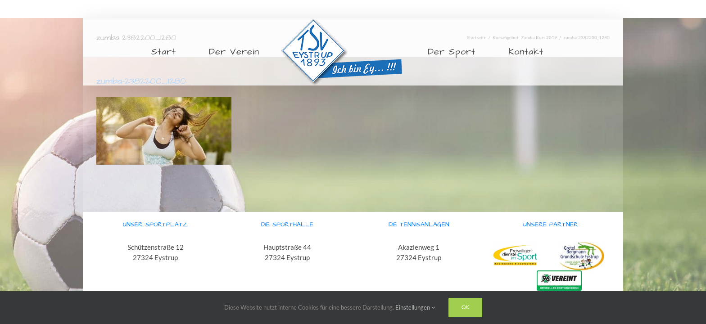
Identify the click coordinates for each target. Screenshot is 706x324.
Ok (465, 307)
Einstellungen (415, 307)
